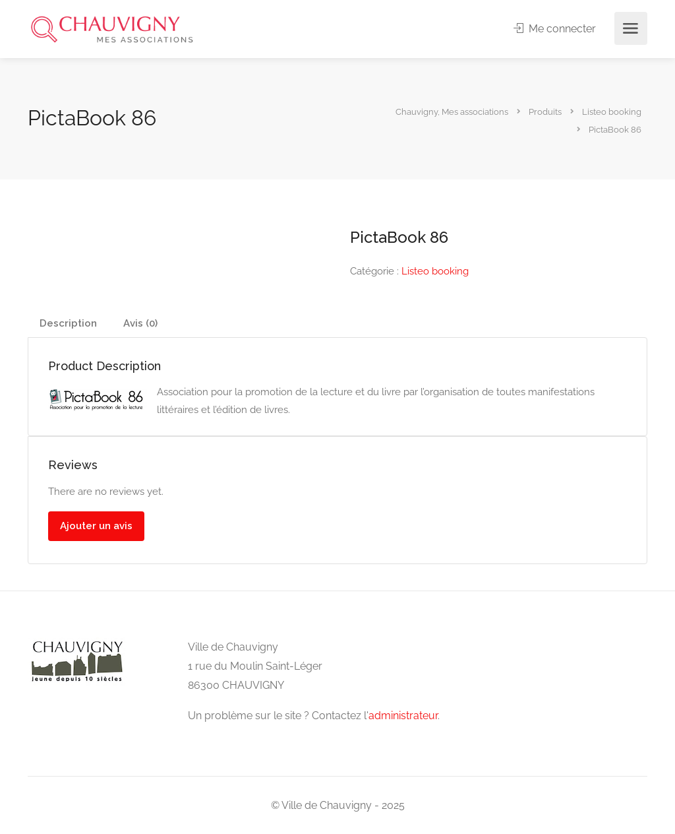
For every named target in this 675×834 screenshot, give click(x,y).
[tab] (68, 323)
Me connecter (555, 28)
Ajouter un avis (96, 526)
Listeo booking (435, 271)
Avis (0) (140, 323)
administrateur (403, 715)
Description (68, 323)
